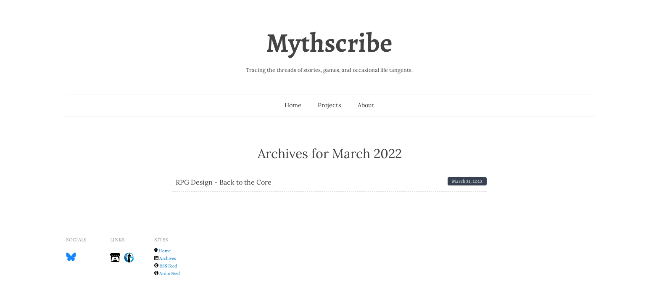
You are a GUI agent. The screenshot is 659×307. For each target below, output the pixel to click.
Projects (329, 105)
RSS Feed (168, 265)
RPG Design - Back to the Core (224, 182)
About (366, 105)
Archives (167, 258)
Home (293, 105)
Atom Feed (169, 273)
